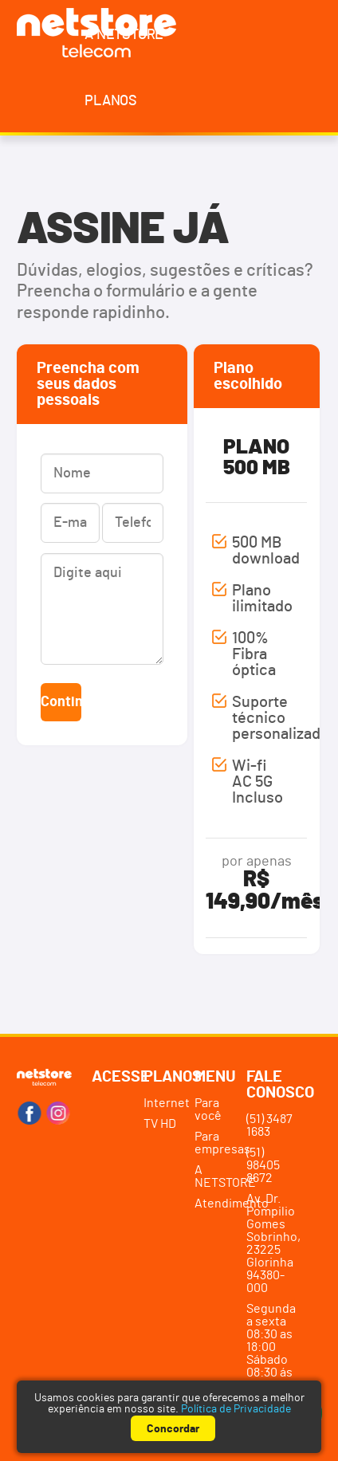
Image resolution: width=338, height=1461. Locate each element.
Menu (215, 1077)
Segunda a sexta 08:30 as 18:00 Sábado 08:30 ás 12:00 (271, 1347)
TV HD (159, 1123)
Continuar (61, 702)
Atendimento (217, 1203)
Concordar (173, 1429)
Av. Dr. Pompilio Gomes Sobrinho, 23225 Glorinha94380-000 (272, 1243)
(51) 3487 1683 (269, 1125)
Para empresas (217, 1143)
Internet (166, 1103)
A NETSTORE (123, 35)
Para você (208, 1109)
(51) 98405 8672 (263, 1165)
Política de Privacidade (236, 1409)
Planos (110, 101)
